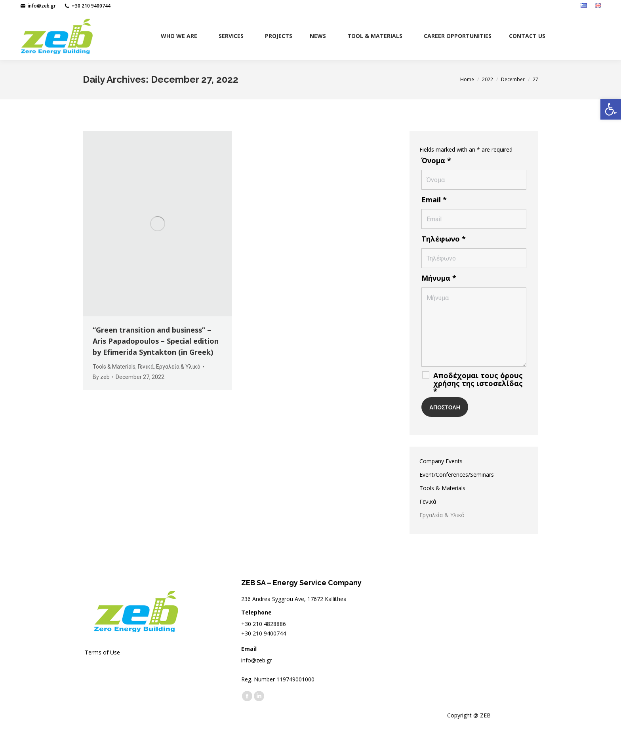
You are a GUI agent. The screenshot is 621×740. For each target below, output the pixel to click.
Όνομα (436, 160)
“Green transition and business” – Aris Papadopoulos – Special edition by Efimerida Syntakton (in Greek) (156, 341)
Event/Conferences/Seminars (456, 474)
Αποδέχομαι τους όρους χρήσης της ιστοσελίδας (478, 383)
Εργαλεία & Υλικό (178, 366)
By (101, 377)
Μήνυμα (438, 278)
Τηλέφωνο (443, 238)
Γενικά (146, 366)
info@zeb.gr (38, 6)
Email (434, 199)
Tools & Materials (114, 366)
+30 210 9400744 (87, 6)
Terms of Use (102, 652)
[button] (610, 109)
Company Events (441, 461)
